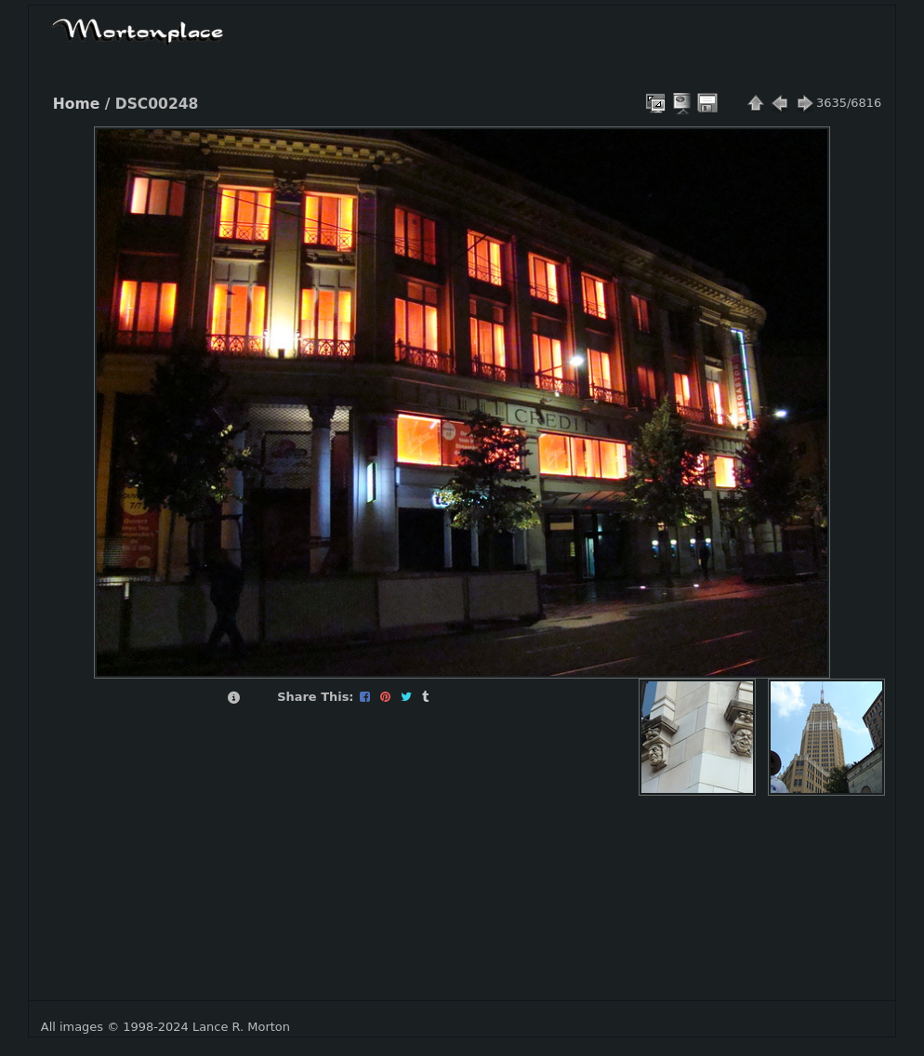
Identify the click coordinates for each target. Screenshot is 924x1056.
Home (76, 104)
